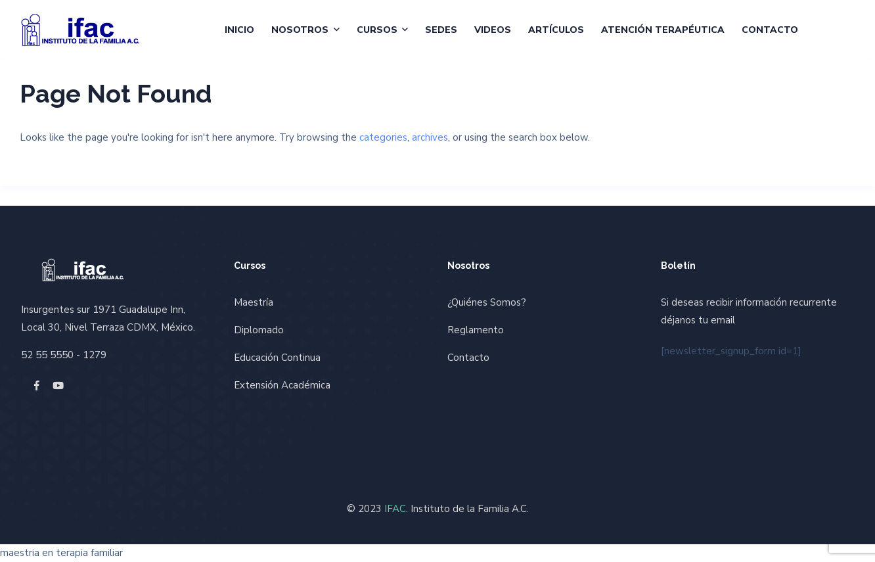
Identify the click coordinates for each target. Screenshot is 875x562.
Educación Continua (277, 357)
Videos (492, 30)
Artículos (556, 30)
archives (430, 137)
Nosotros (299, 30)
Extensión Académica (282, 385)
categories (383, 137)
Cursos (377, 30)
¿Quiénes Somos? (486, 302)
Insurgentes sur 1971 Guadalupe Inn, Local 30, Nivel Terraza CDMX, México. (108, 318)
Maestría (253, 302)
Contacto (770, 30)
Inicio (239, 30)
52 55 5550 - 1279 (63, 355)
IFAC (395, 508)
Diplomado (259, 330)
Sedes (441, 30)
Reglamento (475, 330)
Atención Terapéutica (663, 30)
